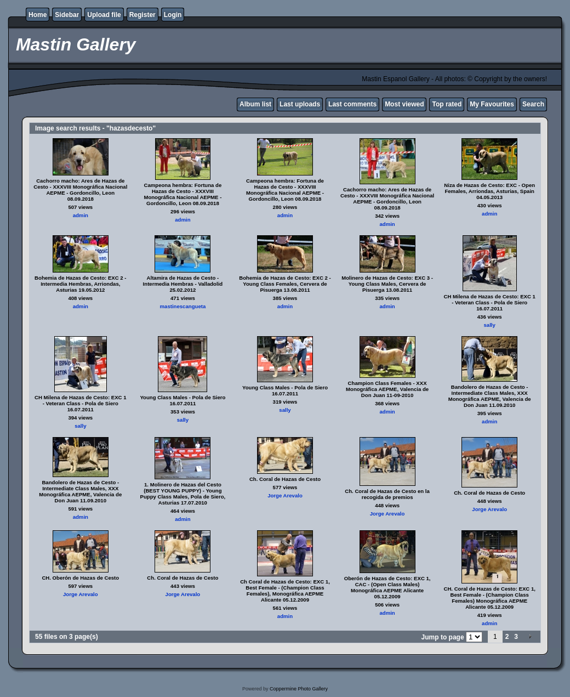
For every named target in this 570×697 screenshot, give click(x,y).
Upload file (104, 15)
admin (80, 215)
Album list (255, 104)
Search (533, 104)
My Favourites (492, 104)
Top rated (446, 104)
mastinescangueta (183, 306)
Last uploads (300, 104)
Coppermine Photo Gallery (299, 689)
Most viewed (404, 104)
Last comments (352, 104)
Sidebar (67, 15)
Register (142, 15)
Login (173, 15)
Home (38, 15)
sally (489, 325)
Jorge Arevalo (285, 495)
